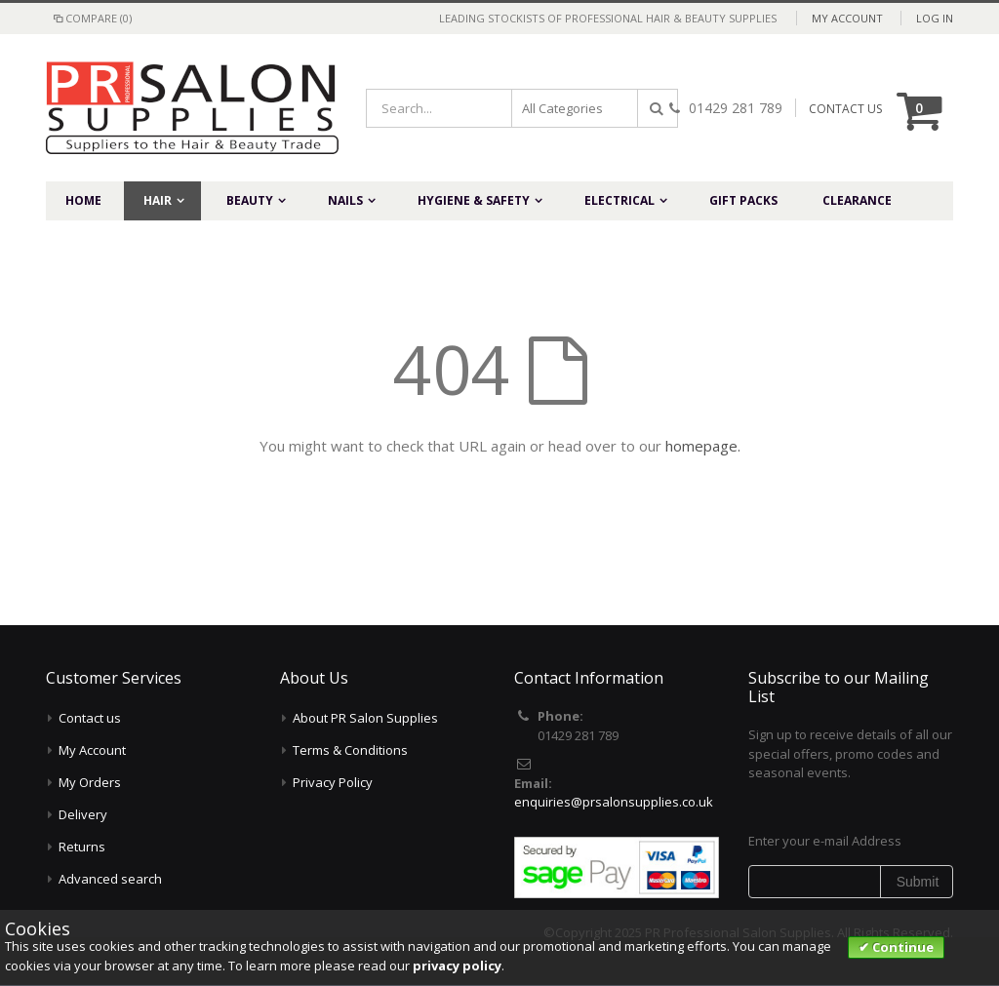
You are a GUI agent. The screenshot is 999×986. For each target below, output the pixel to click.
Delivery (83, 814)
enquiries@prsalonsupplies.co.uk (613, 801)
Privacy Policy (333, 782)
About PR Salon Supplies (365, 718)
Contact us (90, 718)
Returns (82, 846)
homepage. (702, 445)
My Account (847, 18)
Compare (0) (91, 18)
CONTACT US (845, 108)
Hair (157, 200)
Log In (934, 18)
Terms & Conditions (350, 750)
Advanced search (110, 878)
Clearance (857, 200)
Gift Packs (743, 200)
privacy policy (457, 965)
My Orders (90, 782)
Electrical (619, 200)
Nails (345, 200)
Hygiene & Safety (474, 200)
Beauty (249, 200)
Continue (901, 947)
